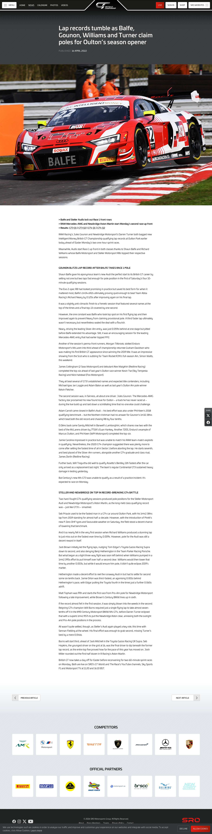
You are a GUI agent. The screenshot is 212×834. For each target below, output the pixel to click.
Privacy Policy (118, 823)
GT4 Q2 (101, 227)
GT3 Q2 (82, 227)
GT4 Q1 (91, 227)
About (81, 823)
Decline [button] (184, 828)
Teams (106, 823)
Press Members (93, 823)
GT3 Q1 (73, 227)
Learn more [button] (36, 830)
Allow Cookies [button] (200, 828)
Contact (130, 823)
